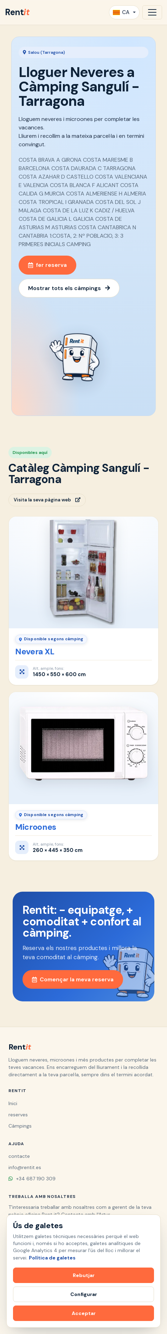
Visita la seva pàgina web (47, 500)
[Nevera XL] (83, 572)
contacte (19, 1156)
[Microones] (83, 748)
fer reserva (47, 265)
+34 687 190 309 (32, 1178)
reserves (18, 1114)
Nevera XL (34, 651)
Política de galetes (52, 1258)
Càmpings (20, 1126)
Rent (17, 12)
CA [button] (121, 12)
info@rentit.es (24, 1167)
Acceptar (84, 1313)
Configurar (83, 1294)
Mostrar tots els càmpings (69, 288)
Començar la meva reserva (73, 979)
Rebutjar (84, 1275)
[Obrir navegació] (152, 12)
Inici (12, 1103)
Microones (35, 827)
